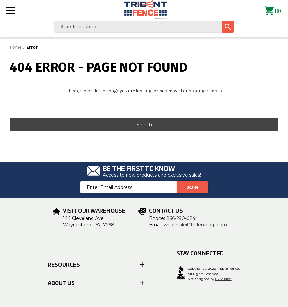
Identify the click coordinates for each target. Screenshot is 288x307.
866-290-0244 (182, 218)
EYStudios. (223, 279)
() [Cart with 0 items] (273, 11)
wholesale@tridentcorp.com (195, 225)
